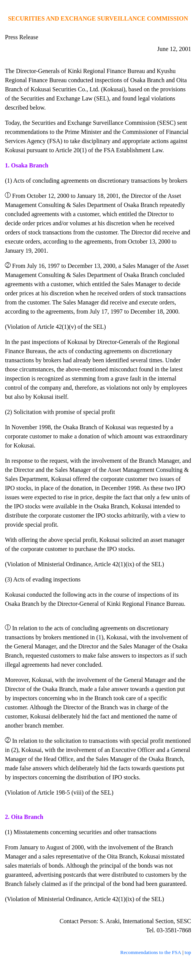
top (188, 952)
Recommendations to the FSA (150, 952)
